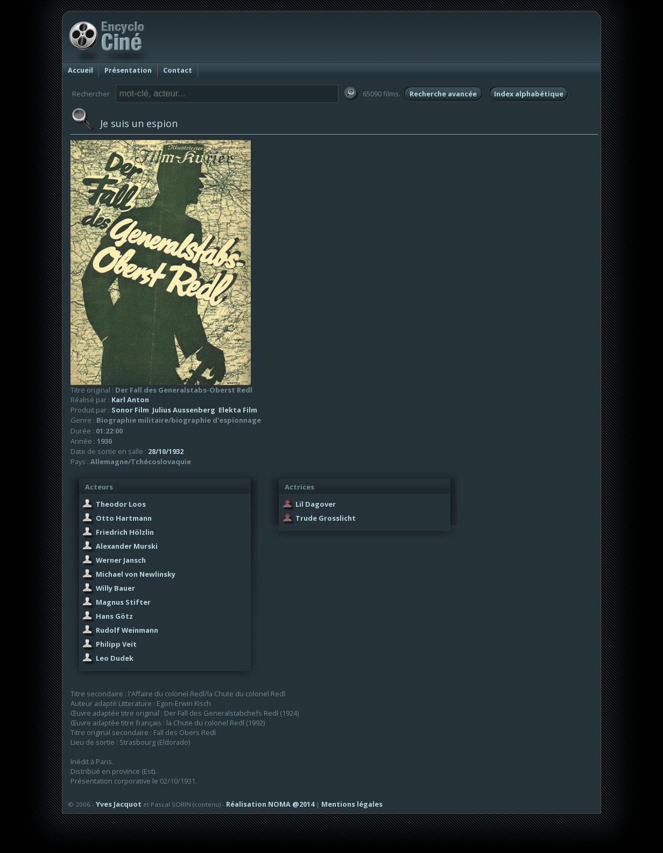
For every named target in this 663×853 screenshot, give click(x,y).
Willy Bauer (115, 588)
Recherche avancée (443, 94)
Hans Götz (114, 616)
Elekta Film (237, 410)
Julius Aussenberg (183, 410)
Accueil (80, 70)
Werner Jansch (121, 560)
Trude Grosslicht (325, 518)
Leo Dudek (114, 658)
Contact (177, 70)
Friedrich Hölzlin (125, 532)
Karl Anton (130, 399)
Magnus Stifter (123, 602)
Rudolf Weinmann (127, 630)
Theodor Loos (121, 504)
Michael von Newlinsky (135, 574)
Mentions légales (352, 804)
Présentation (128, 70)
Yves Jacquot (119, 804)
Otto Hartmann (124, 518)
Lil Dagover (315, 504)
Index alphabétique (528, 94)
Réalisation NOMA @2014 (270, 804)
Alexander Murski (127, 546)
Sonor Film (130, 410)
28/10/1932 (166, 451)
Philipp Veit (116, 644)
